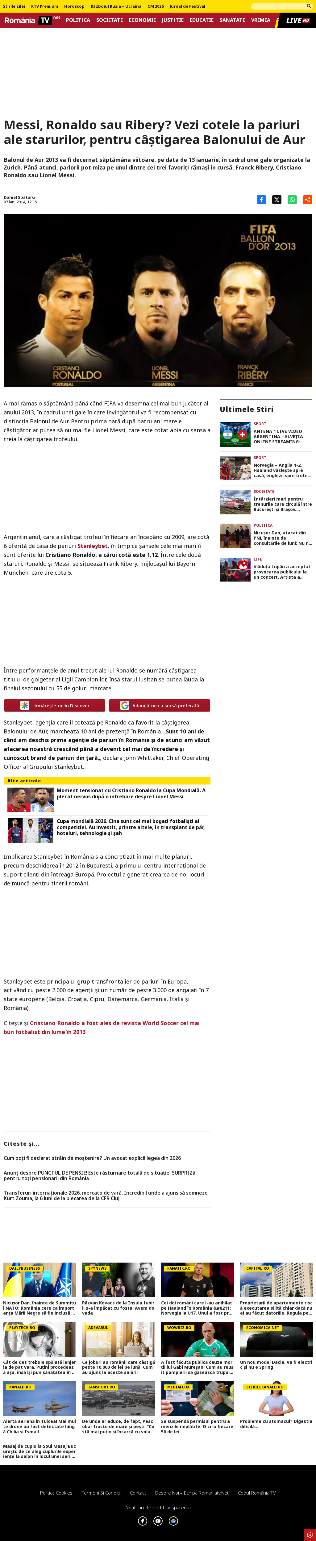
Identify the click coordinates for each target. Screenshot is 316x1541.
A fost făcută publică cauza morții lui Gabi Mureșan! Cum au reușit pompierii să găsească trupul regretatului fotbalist (197, 1367)
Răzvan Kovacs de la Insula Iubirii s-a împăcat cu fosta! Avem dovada (118, 1308)
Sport (260, 423)
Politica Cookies (56, 1492)
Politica (78, 20)
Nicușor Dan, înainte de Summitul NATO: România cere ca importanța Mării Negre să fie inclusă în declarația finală (39, 1308)
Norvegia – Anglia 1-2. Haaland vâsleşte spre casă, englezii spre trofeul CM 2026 (283, 470)
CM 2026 (156, 6)
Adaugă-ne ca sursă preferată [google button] (159, 705)
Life (258, 559)
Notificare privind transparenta (158, 1507)
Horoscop (74, 6)
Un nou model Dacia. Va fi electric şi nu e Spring (276, 1365)
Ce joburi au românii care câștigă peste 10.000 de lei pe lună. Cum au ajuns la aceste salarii (118, 1367)
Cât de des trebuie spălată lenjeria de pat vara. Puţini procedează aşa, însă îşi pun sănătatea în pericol (39, 1367)
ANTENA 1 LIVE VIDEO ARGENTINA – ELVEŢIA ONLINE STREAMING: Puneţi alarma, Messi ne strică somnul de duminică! (280, 436)
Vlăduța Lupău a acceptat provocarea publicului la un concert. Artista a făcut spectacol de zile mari (282, 572)
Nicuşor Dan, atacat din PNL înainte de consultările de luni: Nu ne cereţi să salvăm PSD (282, 538)
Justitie (173, 20)
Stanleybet (92, 545)
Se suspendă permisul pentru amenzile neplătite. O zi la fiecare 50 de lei (197, 1426)
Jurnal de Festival (187, 6)
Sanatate (232, 20)
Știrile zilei (14, 6)
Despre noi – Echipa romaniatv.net (192, 1492)
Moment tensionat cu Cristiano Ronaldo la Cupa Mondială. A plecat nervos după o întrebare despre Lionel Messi (131, 793)
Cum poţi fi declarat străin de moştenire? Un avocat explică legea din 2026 (92, 1158)
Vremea (260, 20)
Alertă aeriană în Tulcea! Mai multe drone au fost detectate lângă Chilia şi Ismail (39, 1426)
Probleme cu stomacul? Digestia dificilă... (276, 1424)
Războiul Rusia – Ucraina (116, 6)
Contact (138, 1492)
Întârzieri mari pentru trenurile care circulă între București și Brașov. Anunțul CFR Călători (283, 504)
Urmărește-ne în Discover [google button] (54, 705)
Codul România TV (257, 1492)
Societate (109, 20)
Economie (142, 20)
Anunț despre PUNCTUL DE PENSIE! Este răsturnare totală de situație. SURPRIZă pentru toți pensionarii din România (99, 1175)
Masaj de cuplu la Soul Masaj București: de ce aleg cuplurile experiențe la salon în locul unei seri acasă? (39, 1451)
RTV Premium (44, 6)
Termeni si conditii (101, 1492)
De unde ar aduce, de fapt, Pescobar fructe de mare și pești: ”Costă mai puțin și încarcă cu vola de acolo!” (118, 1426)
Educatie (202, 20)
